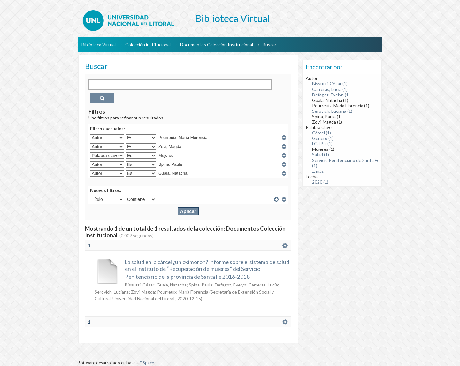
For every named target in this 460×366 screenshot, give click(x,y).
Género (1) (323, 138)
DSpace (147, 362)
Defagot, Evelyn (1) (331, 94)
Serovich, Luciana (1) (332, 111)
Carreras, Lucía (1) (330, 89)
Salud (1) (320, 154)
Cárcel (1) (321, 132)
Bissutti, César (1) (330, 83)
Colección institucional (148, 44)
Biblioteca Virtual (98, 44)
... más (318, 171)
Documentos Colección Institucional (216, 44)
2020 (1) (320, 182)
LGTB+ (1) (322, 143)
